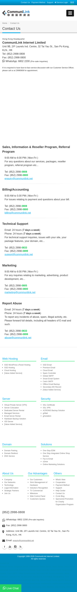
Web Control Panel (37, 496)
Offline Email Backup (51, 384)
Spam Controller (49, 373)
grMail (45, 413)
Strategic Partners (11, 491)
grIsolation (47, 416)
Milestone (34, 493)
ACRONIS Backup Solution (54, 410)
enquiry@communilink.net (19, 178)
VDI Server (8, 421)
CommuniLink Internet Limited (47, 556)
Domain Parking (10, 450)
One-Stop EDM (49, 450)
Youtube (10, 546)
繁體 (72, 2)
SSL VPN (46, 408)
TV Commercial (36, 491)
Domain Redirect (11, 453)
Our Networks (9, 482)
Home (4, 23)
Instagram (15, 546)
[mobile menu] (70, 13)
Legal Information (11, 488)
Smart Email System (51, 379)
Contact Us (25, 2)
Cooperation (61, 482)
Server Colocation (11, 408)
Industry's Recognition (39, 488)
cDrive (45, 462)
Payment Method (38, 2)
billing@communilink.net (18, 212)
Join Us (7, 493)
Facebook (4, 546)
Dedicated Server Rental (14, 410)
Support (50, 2)
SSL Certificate (49, 405)
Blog (20, 546)
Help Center (60, 491)
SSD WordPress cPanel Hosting (17, 365)
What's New (60, 480)
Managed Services (11, 413)
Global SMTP (48, 376)
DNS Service (9, 456)
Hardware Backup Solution (15, 419)
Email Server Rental (12, 416)
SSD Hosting (9, 368)
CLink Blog (60, 496)
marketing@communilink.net (20, 292)
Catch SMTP (48, 381)
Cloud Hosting (10, 370)
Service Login (61, 2)
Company (8, 480)
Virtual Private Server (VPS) (15, 405)
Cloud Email (48, 370)
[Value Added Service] (13, 373)
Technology (9, 485)
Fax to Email (48, 459)
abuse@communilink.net (18, 337)
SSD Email (47, 365)
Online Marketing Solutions (54, 464)
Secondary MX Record (52, 387)
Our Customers (36, 480)
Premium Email (49, 368)
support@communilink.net (19, 254)
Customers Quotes (37, 499)
